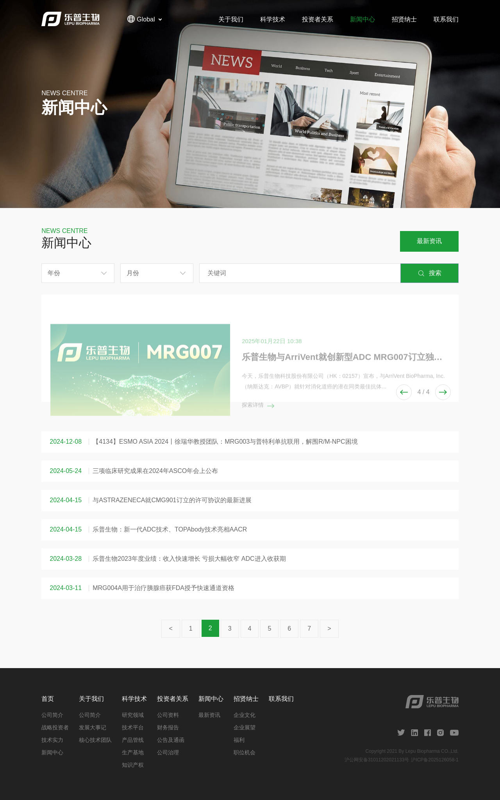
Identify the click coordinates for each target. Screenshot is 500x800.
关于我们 (230, 19)
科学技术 (272, 19)
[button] (443, 392)
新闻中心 (362, 19)
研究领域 (133, 715)
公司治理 (168, 752)
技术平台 (133, 727)
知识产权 (133, 765)
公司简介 (52, 715)
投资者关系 (317, 19)
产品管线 (133, 740)
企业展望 (244, 727)
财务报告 (168, 727)
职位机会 (244, 752)
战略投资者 (55, 727)
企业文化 (244, 715)
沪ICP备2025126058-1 (434, 760)
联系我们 (446, 19)
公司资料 (168, 715)
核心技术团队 (95, 740)
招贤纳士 (404, 19)
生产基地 (133, 752)
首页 (47, 698)
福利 (239, 740)
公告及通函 (170, 740)
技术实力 (52, 740)
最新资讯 (429, 241)
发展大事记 (92, 727)
